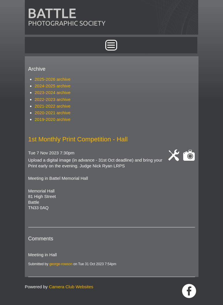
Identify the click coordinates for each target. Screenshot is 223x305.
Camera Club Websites (71, 286)
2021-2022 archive (52, 106)
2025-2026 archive (52, 79)
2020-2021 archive (52, 112)
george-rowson (60, 264)
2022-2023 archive (52, 99)
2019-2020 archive (52, 119)
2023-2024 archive (52, 92)
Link (189, 291)
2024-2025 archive (52, 85)
